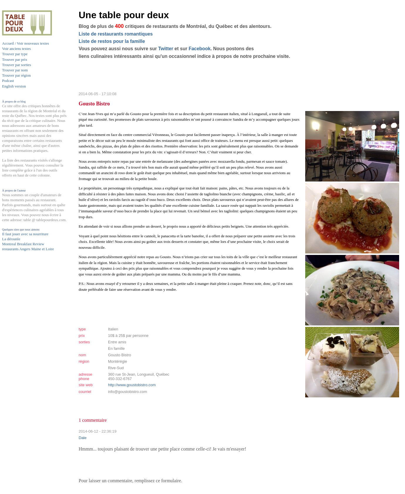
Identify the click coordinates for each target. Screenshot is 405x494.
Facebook (200, 48)
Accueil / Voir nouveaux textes (25, 43)
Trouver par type (15, 54)
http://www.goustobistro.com (132, 385)
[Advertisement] (25, 366)
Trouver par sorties (16, 65)
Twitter (165, 48)
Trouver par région (16, 75)
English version (14, 86)
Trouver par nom (15, 70)
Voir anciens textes (16, 48)
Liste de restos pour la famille (112, 41)
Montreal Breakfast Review (23, 244)
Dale (83, 438)
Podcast (8, 80)
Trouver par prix (14, 59)
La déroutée (11, 239)
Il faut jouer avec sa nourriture (25, 234)
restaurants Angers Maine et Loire (28, 249)
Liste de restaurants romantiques (116, 33)
